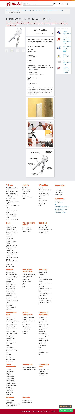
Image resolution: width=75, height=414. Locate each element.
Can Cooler (9, 340)
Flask (23, 285)
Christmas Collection (12, 291)
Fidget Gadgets (10, 326)
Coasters (8, 345)
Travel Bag (9, 373)
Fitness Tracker (43, 317)
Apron (40, 198)
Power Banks (27, 365)
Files (40, 297)
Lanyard (41, 202)
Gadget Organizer (11, 247)
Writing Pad (42, 277)
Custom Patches (10, 331)
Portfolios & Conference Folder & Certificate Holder (45, 289)
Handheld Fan (42, 342)
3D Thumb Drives (27, 227)
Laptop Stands (43, 333)
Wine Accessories (27, 276)
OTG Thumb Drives (27, 229)
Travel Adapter (10, 380)
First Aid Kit (9, 369)
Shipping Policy (59, 196)
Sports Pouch (10, 266)
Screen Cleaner (10, 347)
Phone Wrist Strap (44, 195)
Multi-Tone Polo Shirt (12, 219)
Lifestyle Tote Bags (44, 226)
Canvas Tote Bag (43, 231)
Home (7, 10)
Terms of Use (58, 194)
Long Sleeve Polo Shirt (12, 195)
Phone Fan (25, 333)
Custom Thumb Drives (28, 224)
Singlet (8, 209)
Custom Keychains (11, 342)
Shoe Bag (8, 248)
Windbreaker (26, 188)
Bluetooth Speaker (44, 340)
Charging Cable (26, 328)
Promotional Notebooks (12, 404)
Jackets (25, 185)
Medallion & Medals (11, 328)
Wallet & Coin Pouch (11, 274)
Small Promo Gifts (26, 10)
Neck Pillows (9, 375)
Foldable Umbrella (27, 400)
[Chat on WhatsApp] (66, 410)
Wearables (43, 185)
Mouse (41, 347)
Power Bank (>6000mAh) (29, 369)
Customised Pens (44, 366)
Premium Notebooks (11, 405)
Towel (8, 302)
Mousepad (42, 331)
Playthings (9, 354)
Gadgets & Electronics (43, 314)
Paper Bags (9, 226)
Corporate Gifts (15, 10)
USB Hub (41, 349)
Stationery (43, 270)
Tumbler (24, 283)
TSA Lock (8, 394)
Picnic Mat (9, 305)
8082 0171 (59, 202)
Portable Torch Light (11, 324)
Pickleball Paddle (10, 283)
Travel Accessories (11, 366)
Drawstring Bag (10, 229)
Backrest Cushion (11, 284)
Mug (23, 286)
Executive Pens (43, 375)
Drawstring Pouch (11, 227)
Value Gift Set (10, 272)
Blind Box (8, 329)
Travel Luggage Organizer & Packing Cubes (11, 241)
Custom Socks (43, 200)
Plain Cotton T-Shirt (11, 214)
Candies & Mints (10, 338)
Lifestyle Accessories (12, 300)
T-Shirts (9, 185)
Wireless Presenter (44, 328)
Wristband (42, 203)
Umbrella (26, 397)
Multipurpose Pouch (11, 231)
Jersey (8, 200)
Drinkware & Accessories (27, 270)
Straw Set (25, 278)
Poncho (24, 193)
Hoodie (24, 195)
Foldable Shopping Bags (45, 229)
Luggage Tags (10, 389)
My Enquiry (63, 4)
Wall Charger (42, 329)
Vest (40, 196)
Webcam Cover (43, 319)
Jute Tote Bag (43, 227)
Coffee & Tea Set (27, 281)
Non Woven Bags (43, 233)
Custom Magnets (11, 349)
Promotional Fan (10, 358)
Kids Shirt (8, 189)
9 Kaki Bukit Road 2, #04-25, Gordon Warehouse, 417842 (61, 210)
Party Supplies (10, 336)
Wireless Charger (43, 343)
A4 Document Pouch (12, 245)
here (32, 69)
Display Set (42, 286)
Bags (8, 223)
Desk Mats (42, 322)
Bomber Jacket (26, 189)
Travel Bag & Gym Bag (12, 252)
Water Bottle (26, 279)
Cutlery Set (9, 304)
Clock (7, 317)
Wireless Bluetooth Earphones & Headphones (44, 336)
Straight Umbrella (27, 402)
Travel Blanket (10, 371)
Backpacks (9, 264)
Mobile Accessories (27, 314)
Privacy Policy (59, 192)
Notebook (10, 397)
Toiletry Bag (9, 250)
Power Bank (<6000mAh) (29, 367)
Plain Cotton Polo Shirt (12, 191)
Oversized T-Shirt (11, 193)
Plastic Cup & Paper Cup (29, 274)
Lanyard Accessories (44, 193)
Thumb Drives (26, 231)
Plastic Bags (9, 236)
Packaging (41, 274)
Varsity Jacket (26, 191)
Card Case (9, 356)
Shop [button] (56, 4)
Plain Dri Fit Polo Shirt (12, 188)
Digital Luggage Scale (12, 383)
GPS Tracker (42, 345)
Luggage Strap (10, 382)
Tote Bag (43, 223)
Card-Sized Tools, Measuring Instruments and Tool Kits (48, 10)
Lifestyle (9, 270)
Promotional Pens (44, 369)
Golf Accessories (11, 290)
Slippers (41, 188)
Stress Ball (9, 343)
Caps (40, 205)
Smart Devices (43, 321)
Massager (41, 351)
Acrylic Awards (43, 272)
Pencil (40, 276)
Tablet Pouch (9, 238)
